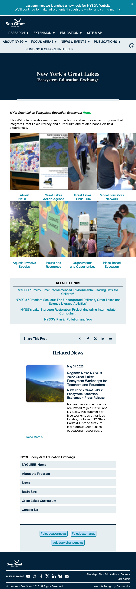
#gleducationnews (53, 533)
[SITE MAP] (94, 33)
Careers (125, 574)
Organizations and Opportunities (82, 264)
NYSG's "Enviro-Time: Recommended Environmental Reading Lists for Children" (68, 292)
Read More (33, 437)
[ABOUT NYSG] (15, 41)
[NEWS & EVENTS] (75, 41)
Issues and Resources (53, 264)
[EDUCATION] (71, 33)
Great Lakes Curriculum (82, 197)
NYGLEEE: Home (34, 465)
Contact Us (30, 510)
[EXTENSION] (44, 33)
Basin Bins (29, 492)
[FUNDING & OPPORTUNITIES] (49, 49)
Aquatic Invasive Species (24, 264)
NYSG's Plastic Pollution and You (68, 319)
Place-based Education (112, 264)
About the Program (36, 474)
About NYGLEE (24, 197)
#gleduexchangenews (67, 543)
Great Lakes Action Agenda (53, 197)
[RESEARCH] (18, 33)
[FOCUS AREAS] (44, 41)
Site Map (91, 574)
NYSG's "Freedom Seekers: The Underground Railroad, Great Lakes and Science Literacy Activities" (68, 301)
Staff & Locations (109, 574)
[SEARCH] (131, 45)
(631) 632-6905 (15, 576)
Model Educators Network (112, 197)
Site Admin (124, 579)
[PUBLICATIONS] (107, 41)
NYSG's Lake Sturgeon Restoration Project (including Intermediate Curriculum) (67, 311)
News (26, 483)
